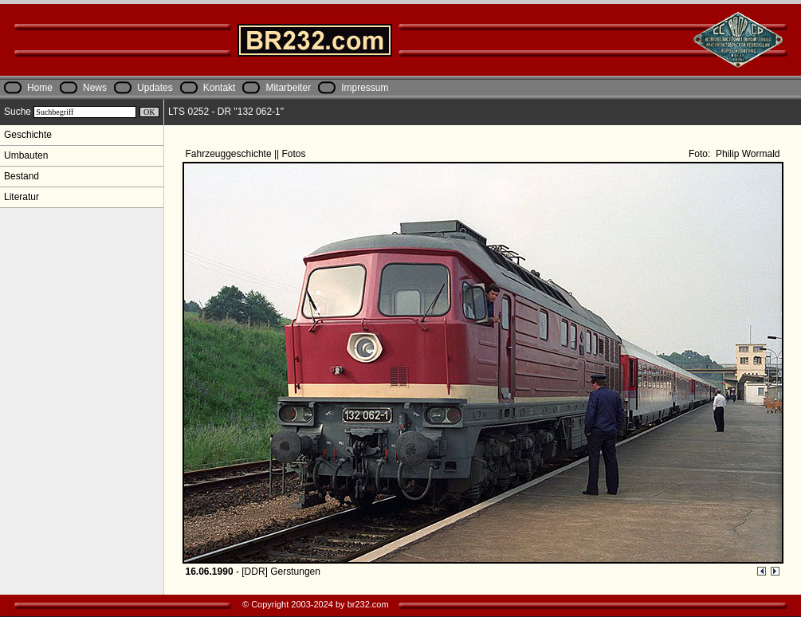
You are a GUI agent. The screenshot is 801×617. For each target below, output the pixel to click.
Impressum (364, 87)
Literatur (21, 196)
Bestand (21, 176)
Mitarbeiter (288, 87)
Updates (155, 87)
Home (40, 87)
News (95, 87)
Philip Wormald (746, 153)
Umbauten (26, 155)
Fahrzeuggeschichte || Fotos (247, 153)
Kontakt (219, 87)
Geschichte (28, 134)
